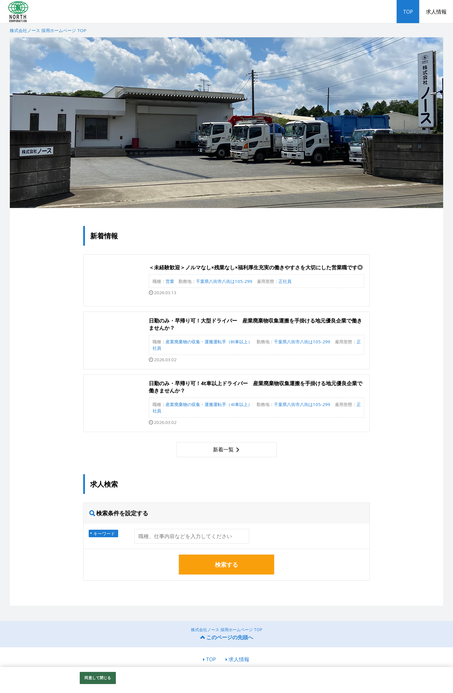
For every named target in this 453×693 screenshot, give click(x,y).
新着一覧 (223, 449)
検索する (226, 564)
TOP (408, 11)
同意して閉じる (97, 677)
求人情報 (436, 11)
